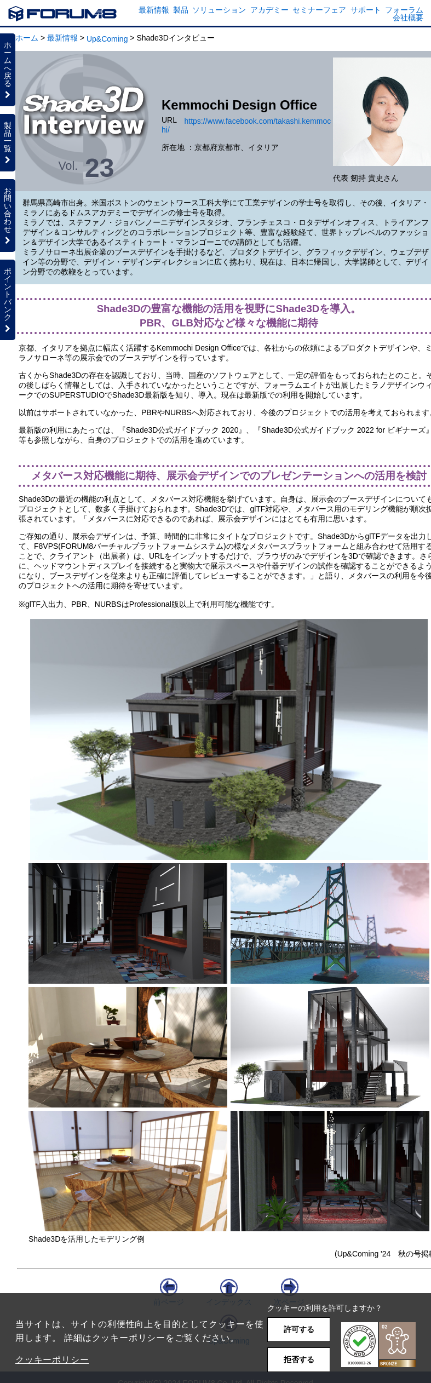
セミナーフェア (319, 10)
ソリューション (219, 10)
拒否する (299, 1359)
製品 (180, 10)
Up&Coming (107, 39)
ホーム (26, 37)
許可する (299, 1329)
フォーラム (404, 10)
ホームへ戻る (8, 70)
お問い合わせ (8, 215)
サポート (365, 10)
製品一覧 (8, 142)
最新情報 (154, 10)
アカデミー (269, 10)
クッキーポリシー (52, 1359)
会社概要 (408, 17)
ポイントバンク (8, 299)
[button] (378, 1345)
